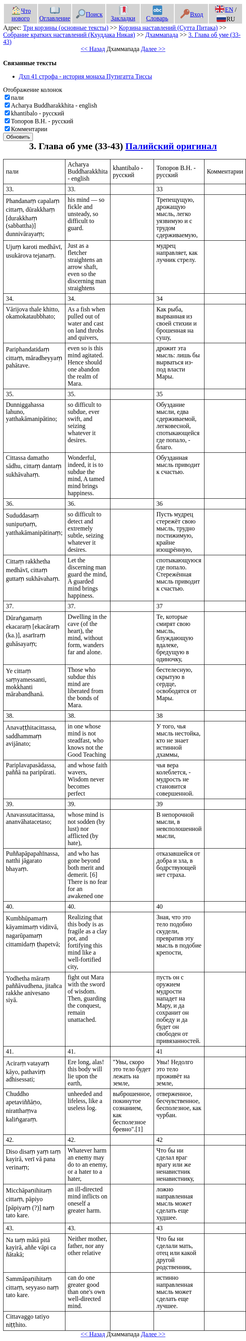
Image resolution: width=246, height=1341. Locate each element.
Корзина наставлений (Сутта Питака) (168, 27)
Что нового (21, 14)
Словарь (157, 14)
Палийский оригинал (171, 146)
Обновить (18, 137)
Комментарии (29, 129)
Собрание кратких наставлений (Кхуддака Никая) (69, 34)
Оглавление (54, 14)
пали (17, 97)
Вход (191, 14)
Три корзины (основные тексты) (66, 27)
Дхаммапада (161, 34)
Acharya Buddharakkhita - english (54, 105)
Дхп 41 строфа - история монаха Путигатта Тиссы (85, 76)
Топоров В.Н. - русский (42, 121)
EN (224, 9)
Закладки (123, 14)
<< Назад (93, 49)
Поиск (89, 14)
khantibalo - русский (37, 113)
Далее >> (153, 49)
